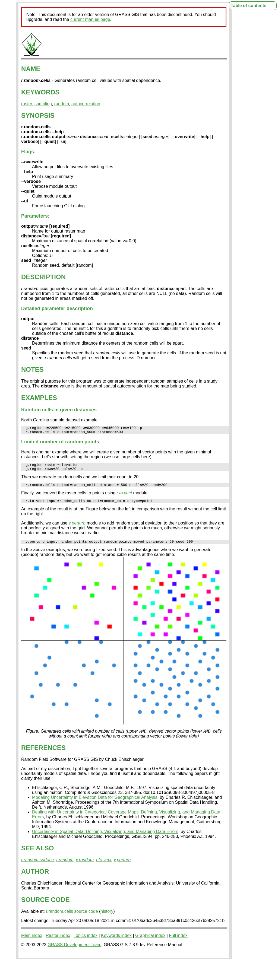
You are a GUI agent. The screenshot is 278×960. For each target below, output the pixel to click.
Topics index (85, 941)
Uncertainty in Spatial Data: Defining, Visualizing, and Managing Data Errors (105, 837)
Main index (31, 941)
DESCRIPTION (43, 277)
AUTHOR (35, 877)
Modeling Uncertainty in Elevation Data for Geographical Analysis (94, 803)
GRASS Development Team (74, 950)
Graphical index (150, 941)
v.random (85, 865)
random (61, 103)
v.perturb (77, 528)
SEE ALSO (37, 853)
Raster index (58, 941)
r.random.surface (37, 865)
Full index (178, 941)
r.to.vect (124, 497)
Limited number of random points (60, 443)
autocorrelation (85, 103)
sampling (43, 103)
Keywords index (116, 941)
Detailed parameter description (57, 308)
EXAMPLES (39, 397)
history (106, 917)
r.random (64, 865)
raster (26, 103)
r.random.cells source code (72, 917)
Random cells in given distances (59, 409)
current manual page (90, 19)
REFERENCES (43, 753)
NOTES (32, 369)
